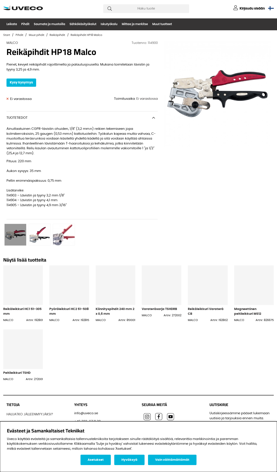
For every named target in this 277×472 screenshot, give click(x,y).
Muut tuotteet (162, 24)
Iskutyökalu (109, 24)
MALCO (12, 43)
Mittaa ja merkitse (135, 24)
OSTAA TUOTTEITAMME (24, 408)
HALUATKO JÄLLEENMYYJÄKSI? (29, 383)
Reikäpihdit (57, 35)
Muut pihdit (36, 35)
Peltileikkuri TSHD (17, 342)
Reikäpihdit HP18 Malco (86, 35)
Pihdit (25, 24)
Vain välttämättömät (172, 459)
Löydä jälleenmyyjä (21, 399)
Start (6, 35)
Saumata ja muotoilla (49, 24)
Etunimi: (217, 420)
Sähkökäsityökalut (82, 24)
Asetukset (96, 459)
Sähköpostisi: (221, 400)
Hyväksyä (129, 459)
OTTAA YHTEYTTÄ (19, 416)
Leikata (11, 24)
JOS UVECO (15, 391)
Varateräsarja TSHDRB (159, 278)
